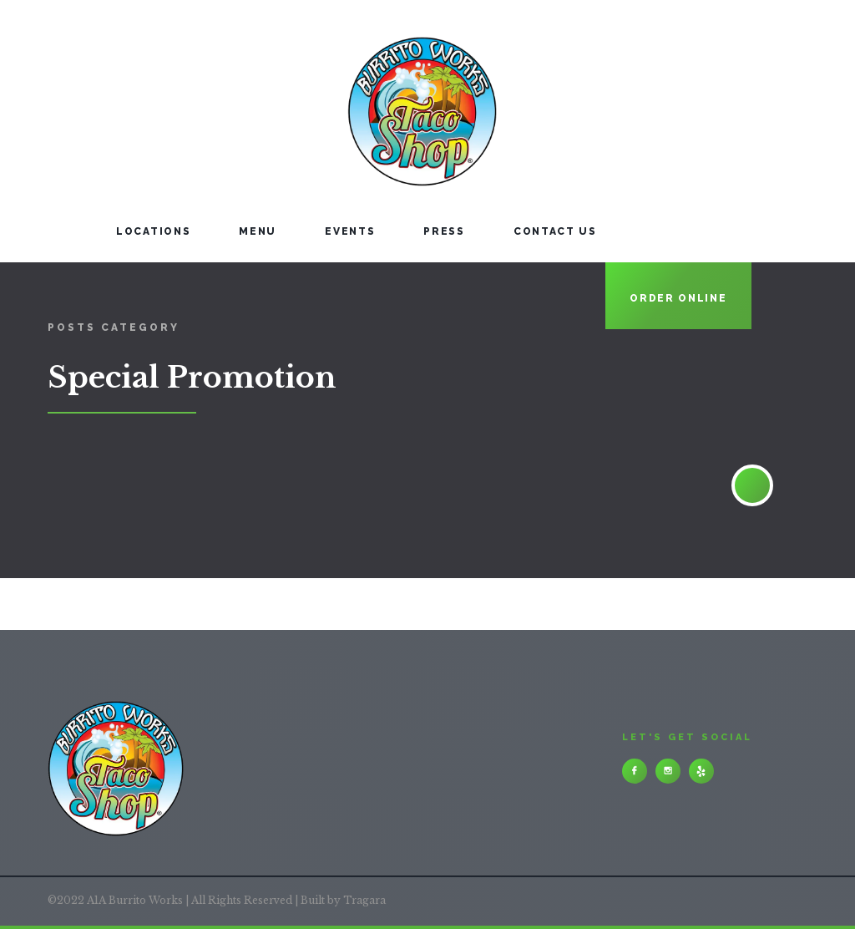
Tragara (364, 900)
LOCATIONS (153, 231)
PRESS (444, 231)
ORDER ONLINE (678, 298)
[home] (266, 97)
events (350, 231)
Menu (257, 231)
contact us (555, 231)
